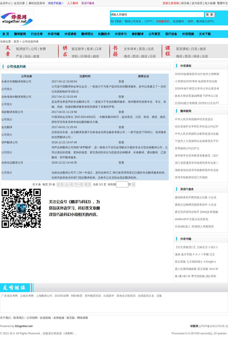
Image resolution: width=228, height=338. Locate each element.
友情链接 (58, 317)
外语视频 (188, 34)
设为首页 (197, 3)
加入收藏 (210, 3)
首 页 (5, 34)
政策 (36, 56)
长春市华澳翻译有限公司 (16, 81)
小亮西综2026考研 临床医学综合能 (196, 81)
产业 (19, 56)
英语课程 (182, 49)
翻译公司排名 (133, 21)
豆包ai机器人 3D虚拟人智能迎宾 (194, 226)
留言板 (185, 3)
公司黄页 (154, 34)
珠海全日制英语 (126, 295)
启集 (159, 295)
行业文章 (37, 34)
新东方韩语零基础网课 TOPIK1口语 (196, 95)
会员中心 (5, 3)
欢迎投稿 (46, 317)
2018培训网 (62, 295)
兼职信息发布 (37, 3)
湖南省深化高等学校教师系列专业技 (196, 170)
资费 (43, 49)
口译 (98, 49)
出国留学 (108, 295)
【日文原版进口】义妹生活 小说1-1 (196, 247)
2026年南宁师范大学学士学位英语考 (197, 88)
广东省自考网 (9, 295)
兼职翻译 (138, 34)
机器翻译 (178, 21)
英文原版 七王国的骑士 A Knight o (195, 261)
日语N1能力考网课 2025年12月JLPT (197, 103)
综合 (28, 56)
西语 (135, 56)
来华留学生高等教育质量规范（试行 (196, 155)
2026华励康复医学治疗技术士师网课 (197, 74)
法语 (150, 49)
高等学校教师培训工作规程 (191, 177)
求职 (75, 56)
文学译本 (130, 49)
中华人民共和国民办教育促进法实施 (196, 133)
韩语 (196, 56)
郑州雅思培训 (93, 295)
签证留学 (78, 49)
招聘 (190, 21)
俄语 (127, 56)
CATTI (149, 21)
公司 (34, 49)
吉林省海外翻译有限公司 (16, 96)
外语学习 (121, 34)
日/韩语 (85, 56)
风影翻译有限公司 (12, 112)
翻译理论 (87, 34)
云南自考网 (27, 295)
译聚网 (194, 326)
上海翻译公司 (44, 295)
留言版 (71, 317)
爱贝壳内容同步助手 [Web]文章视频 (196, 212)
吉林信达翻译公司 (12, 162)
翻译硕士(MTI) (205, 21)
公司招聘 (32, 317)
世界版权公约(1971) (187, 148)
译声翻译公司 (9, 142)
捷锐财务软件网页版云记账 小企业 (195, 197)
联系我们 (18, 317)
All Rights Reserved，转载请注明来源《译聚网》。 (47, 333)
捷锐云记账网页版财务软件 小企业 (195, 204)
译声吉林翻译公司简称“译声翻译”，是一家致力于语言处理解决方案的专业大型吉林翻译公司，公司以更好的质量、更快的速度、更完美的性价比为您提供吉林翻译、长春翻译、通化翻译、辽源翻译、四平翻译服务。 (110, 152)
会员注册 (19, 3)
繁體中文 (222, 3)
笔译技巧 (22, 49)
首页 (16, 41)
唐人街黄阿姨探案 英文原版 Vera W (196, 269)
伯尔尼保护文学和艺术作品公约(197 (196, 126)
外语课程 (70, 34)
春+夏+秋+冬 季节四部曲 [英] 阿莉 (195, 276)
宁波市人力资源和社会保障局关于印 (196, 141)
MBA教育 (76, 295)
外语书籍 (53, 34)
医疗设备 (171, 34)
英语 (142, 49)
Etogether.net (24, 326)
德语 (96, 56)
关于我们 (5, 317)
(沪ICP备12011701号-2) (213, 326)
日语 (152, 56)
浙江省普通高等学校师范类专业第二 (196, 162)
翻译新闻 (20, 34)
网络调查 (82, 317)
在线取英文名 (146, 295)
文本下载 (205, 34)
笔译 (90, 49)
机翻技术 (104, 34)
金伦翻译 (6, 127)
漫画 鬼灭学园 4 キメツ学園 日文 (195, 254)
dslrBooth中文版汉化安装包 (191, 219)
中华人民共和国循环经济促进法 (194, 119)
